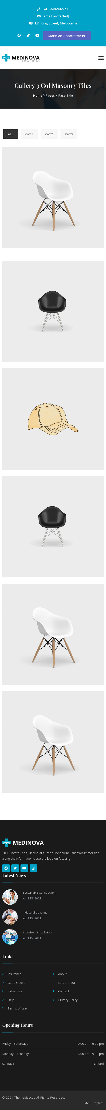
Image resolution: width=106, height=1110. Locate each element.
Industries (14, 991)
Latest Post (66, 982)
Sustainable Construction (39, 892)
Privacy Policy (68, 1000)
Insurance (14, 974)
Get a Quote (16, 982)
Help (10, 1000)
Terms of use (17, 1008)
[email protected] (55, 16)
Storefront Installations (38, 932)
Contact (63, 991)
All (10, 134)
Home (37, 95)
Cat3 (69, 134)
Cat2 (49, 134)
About (62, 974)
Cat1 (29, 134)
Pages (50, 95)
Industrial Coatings (35, 912)
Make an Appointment (67, 36)
